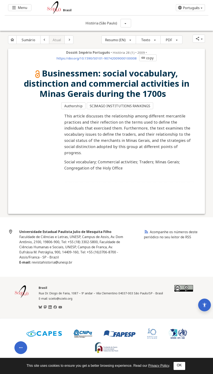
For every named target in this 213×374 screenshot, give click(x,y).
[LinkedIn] (50, 306)
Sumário (28, 40)
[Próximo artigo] (68, 39)
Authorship (73, 105)
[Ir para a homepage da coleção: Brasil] (89, 7)
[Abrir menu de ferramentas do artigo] (20, 341)
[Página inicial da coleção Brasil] (21, 296)
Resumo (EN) (115, 40)
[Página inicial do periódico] (12, 39)
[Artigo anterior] (44, 39)
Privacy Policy (158, 365)
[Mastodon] (45, 306)
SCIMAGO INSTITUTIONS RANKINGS (120, 105)
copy (147, 58)
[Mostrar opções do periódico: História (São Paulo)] (126, 23)
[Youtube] (60, 306)
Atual (57, 40)
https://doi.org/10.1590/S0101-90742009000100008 (96, 58)
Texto (145, 40)
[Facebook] (55, 306)
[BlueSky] (40, 306)
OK (179, 365)
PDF (169, 40)
